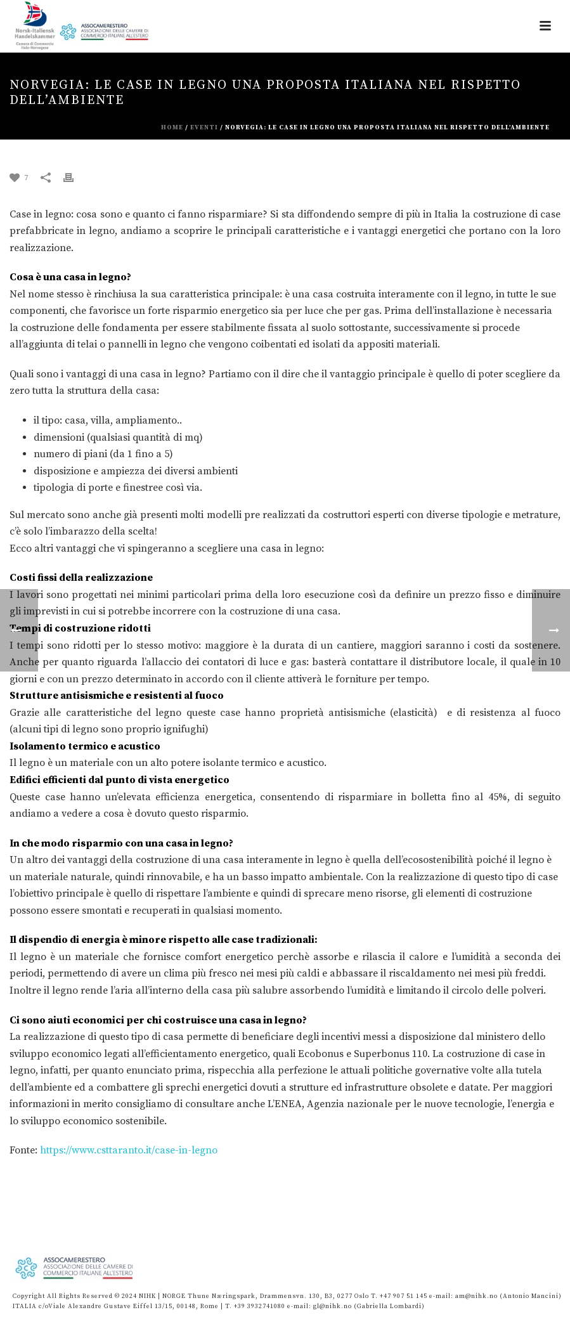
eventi (204, 127)
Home (172, 127)
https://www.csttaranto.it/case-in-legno (128, 1150)
